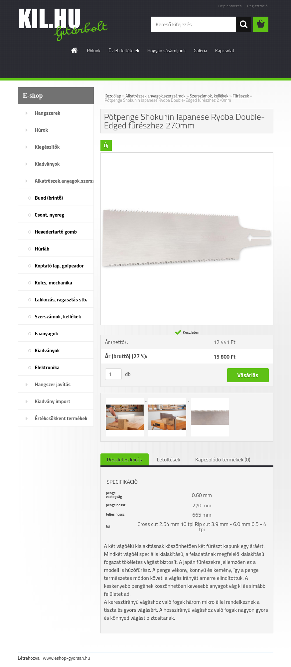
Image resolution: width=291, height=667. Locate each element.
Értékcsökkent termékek (61, 418)
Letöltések (168, 459)
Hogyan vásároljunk (166, 50)
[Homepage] (74, 50)
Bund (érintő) (49, 198)
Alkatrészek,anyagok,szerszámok (64, 181)
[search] (243, 24)
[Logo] (63, 24)
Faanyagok (46, 333)
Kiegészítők (47, 147)
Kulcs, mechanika (53, 282)
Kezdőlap (113, 95)
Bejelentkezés (230, 6)
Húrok (41, 130)
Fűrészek (240, 95)
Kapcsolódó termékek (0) (222, 459)
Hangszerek (48, 113)
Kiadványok (47, 164)
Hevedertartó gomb (56, 232)
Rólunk (93, 50)
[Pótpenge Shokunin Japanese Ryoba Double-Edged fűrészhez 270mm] (187, 155)
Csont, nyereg (50, 215)
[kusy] (113, 374)
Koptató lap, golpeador (59, 265)
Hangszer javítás (53, 384)
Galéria (200, 50)
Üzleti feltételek (123, 50)
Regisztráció (257, 6)
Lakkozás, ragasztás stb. (61, 299)
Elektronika (47, 367)
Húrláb (42, 248)
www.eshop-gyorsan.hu (66, 657)
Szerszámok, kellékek (58, 316)
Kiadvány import (52, 401)
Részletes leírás (124, 459)
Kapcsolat (224, 50)
